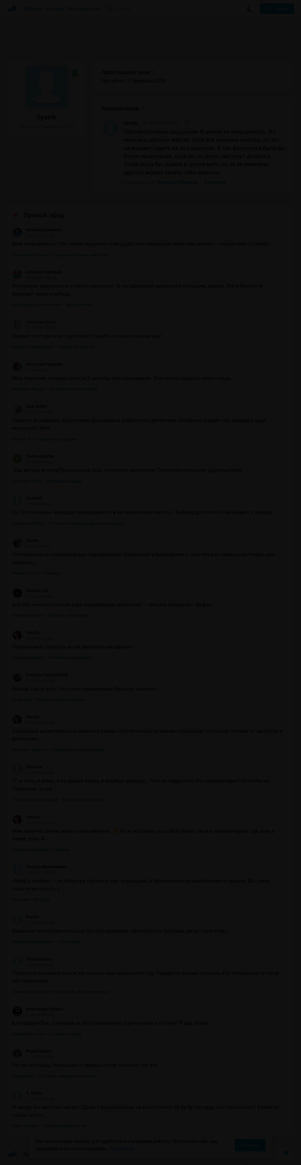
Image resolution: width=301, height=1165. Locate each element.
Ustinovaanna (32, 959)
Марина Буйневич (36, 230)
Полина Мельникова (39, 867)
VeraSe (26, 633)
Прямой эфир (44, 215)
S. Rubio (27, 1093)
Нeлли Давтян (33, 456)
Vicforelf (27, 498)
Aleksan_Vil (30, 590)
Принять (250, 1145)
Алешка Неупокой (37, 272)
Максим (27, 767)
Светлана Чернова (37, 364)
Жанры (33, 9)
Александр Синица (37, 1009)
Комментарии (123, 108)
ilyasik (131, 123)
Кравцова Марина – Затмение (191, 182)
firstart (25, 917)
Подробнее (121, 1148)
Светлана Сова (33, 322)
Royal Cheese (32, 1051)
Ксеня (25, 540)
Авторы (54, 9)
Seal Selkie (29, 406)
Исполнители (84, 9)
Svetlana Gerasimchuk (40, 675)
